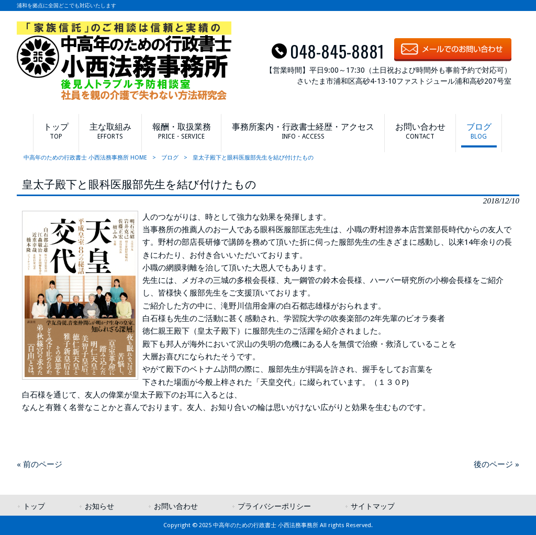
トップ (34, 506)
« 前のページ (39, 464)
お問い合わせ (176, 506)
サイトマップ (373, 506)
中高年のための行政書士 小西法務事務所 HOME (85, 157)
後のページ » (496, 464)
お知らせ (99, 506)
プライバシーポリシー (274, 506)
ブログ (169, 157)
